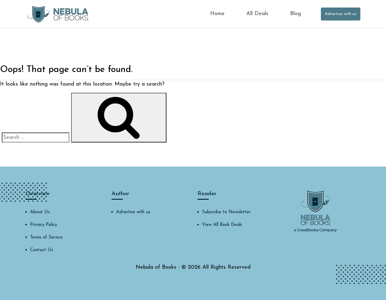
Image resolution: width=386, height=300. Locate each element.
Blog (295, 14)
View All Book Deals (222, 225)
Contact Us (41, 250)
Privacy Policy (43, 225)
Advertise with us (340, 14)
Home (217, 14)
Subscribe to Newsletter (226, 212)
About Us (40, 212)
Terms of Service (46, 237)
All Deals (257, 14)
